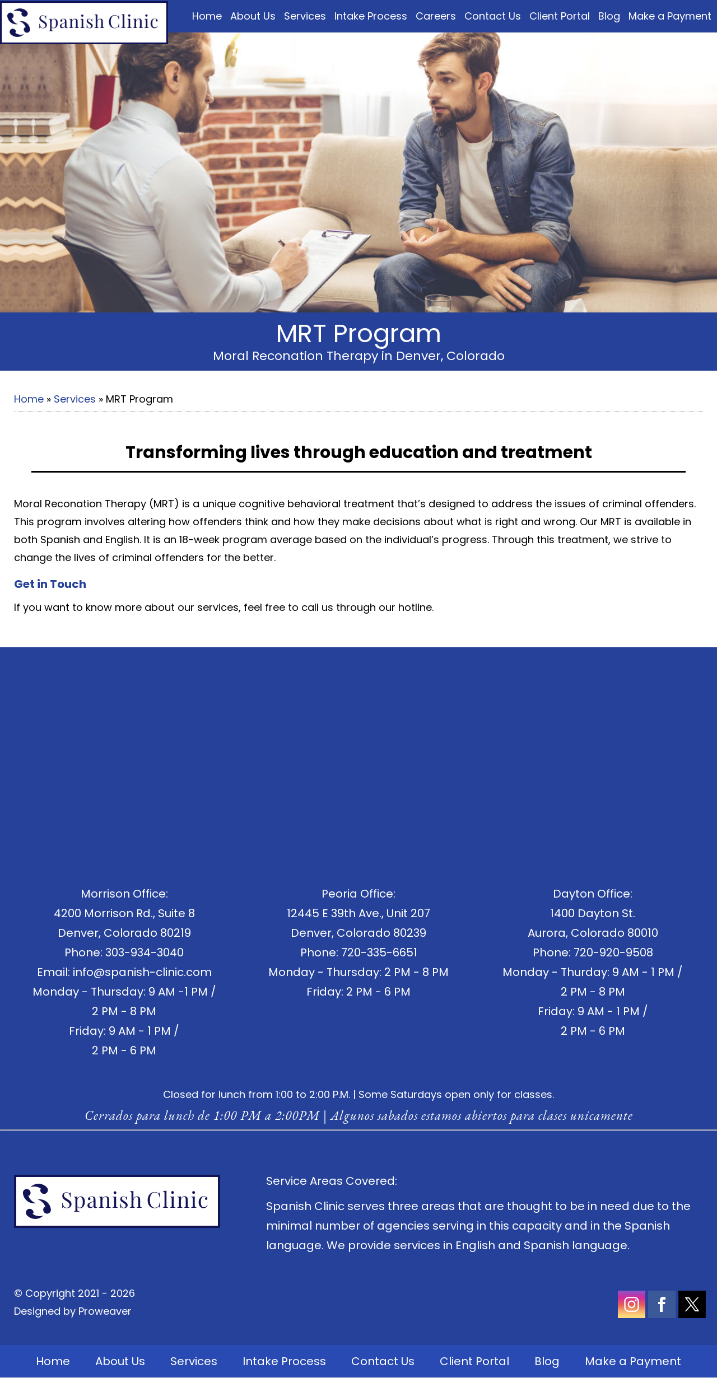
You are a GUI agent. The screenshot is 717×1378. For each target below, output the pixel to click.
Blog (609, 16)
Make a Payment (669, 16)
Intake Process (370, 16)
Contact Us (492, 16)
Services (305, 16)
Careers (436, 16)
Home (207, 16)
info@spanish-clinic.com (142, 972)
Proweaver (105, 1312)
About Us (253, 16)
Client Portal (559, 16)
